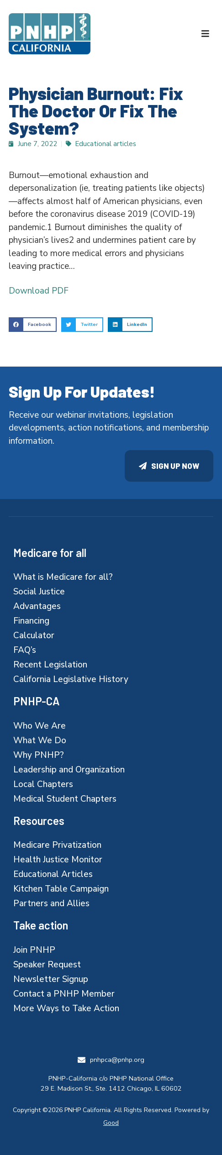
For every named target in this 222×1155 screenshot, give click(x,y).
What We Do (39, 740)
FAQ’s (24, 650)
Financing (31, 621)
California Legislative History (70, 679)
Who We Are (39, 726)
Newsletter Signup (50, 979)
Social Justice (39, 592)
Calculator (33, 635)
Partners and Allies (51, 903)
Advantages (37, 606)
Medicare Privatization (57, 845)
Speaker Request (47, 965)
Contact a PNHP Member (64, 994)
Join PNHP (34, 950)
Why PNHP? (38, 755)
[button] (205, 34)
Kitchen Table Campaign (61, 889)
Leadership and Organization (69, 770)
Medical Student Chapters (64, 799)
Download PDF (39, 291)
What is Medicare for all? (63, 577)
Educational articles (105, 143)
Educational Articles (53, 874)
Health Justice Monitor (57, 860)
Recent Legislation (50, 665)
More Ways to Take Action (66, 1008)
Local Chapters (43, 784)
